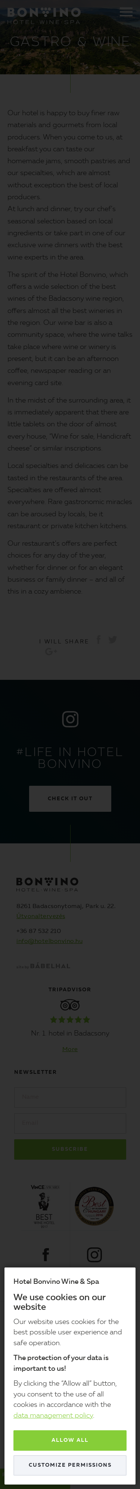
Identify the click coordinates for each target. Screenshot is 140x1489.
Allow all (70, 1440)
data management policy (53, 1415)
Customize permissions (70, 1465)
